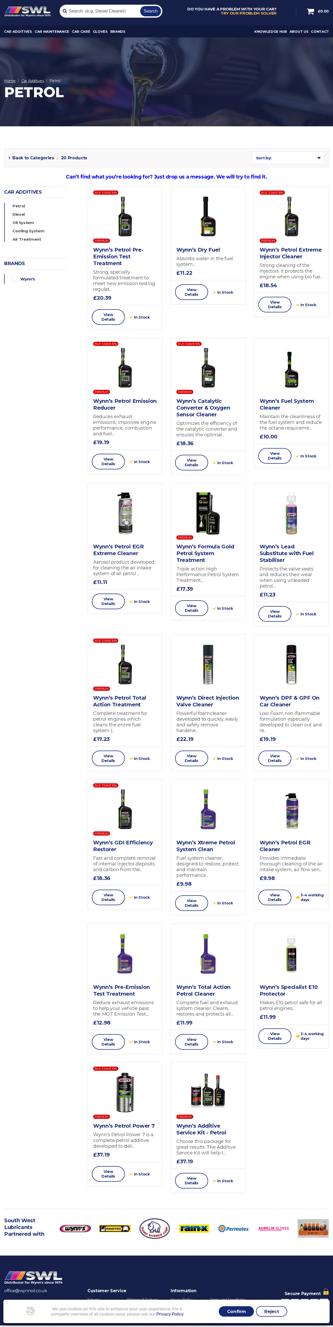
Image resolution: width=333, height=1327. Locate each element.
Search (151, 11)
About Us (299, 33)
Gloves (100, 33)
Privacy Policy (170, 1314)
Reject (271, 1311)
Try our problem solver (249, 14)
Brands (117, 33)
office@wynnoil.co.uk (25, 1292)
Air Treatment (26, 239)
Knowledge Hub (270, 33)
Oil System (23, 222)
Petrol (18, 205)
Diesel (18, 214)
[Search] (99, 11)
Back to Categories (32, 157)
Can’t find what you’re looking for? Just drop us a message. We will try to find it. (166, 177)
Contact (320, 33)
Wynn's (21, 278)
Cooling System (28, 230)
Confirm (236, 1311)
